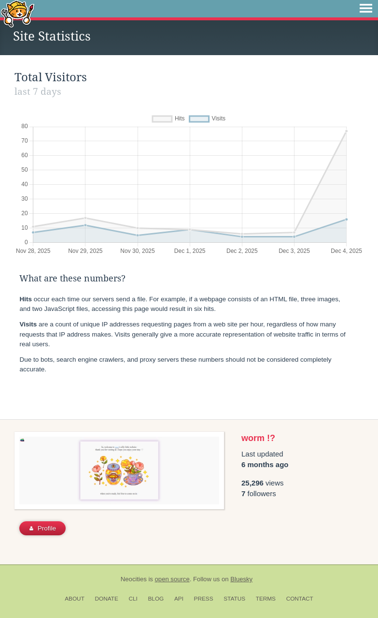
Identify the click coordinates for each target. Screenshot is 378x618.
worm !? (258, 438)
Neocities (134, 579)
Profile (42, 528)
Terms (266, 598)
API (178, 598)
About (74, 598)
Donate (106, 598)
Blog (156, 598)
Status (234, 598)
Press (203, 598)
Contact (299, 598)
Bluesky (241, 579)
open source (172, 579)
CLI (132, 598)
